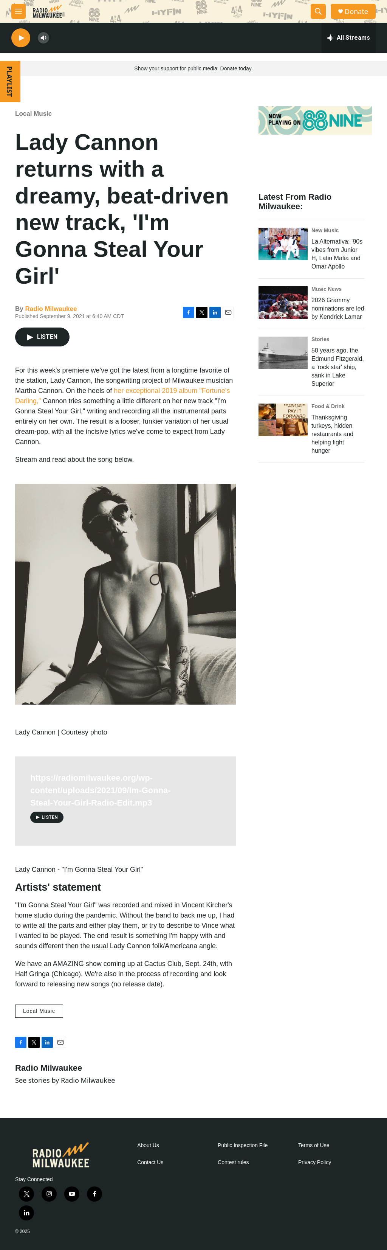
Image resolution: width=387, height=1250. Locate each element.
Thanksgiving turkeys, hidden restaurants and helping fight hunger (332, 434)
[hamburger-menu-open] (18, 11)
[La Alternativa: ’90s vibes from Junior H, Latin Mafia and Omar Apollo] (283, 244)
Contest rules (233, 1162)
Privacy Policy (314, 1162)
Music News (326, 289)
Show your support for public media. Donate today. (193, 68)
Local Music (33, 113)
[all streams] (349, 38)
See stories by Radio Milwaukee (65, 1080)
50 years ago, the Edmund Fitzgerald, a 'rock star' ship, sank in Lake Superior (337, 367)
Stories (320, 339)
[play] (21, 38)
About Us (148, 1145)
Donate (356, 12)
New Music (325, 230)
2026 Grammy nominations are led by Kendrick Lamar (337, 308)
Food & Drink (328, 406)
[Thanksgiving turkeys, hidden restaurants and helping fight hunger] (283, 420)
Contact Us (150, 1162)
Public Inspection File (243, 1145)
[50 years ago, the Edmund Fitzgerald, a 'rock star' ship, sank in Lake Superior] (283, 353)
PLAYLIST (9, 81)
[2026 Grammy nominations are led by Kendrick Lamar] (283, 302)
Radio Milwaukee (51, 308)
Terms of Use (313, 1145)
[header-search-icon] (318, 11)
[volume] (43, 38)
